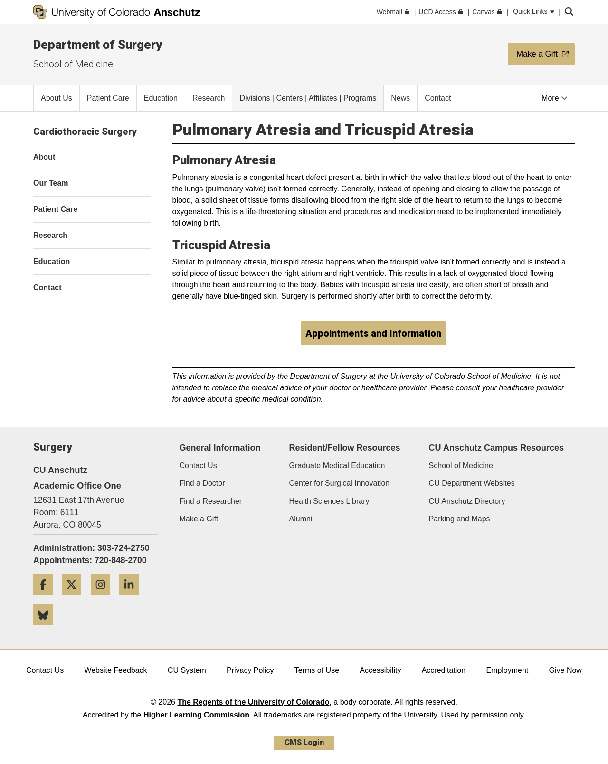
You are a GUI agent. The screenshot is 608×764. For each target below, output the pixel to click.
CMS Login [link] (304, 742)
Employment (507, 670)
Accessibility (380, 670)
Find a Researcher (211, 501)
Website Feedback (115, 670)
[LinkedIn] (132, 598)
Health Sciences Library (329, 501)
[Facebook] (46, 598)
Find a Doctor (202, 483)
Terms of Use (316, 670)
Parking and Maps (459, 519)
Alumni (301, 519)
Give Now (565, 670)
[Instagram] (104, 598)
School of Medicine (73, 64)
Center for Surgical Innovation (339, 483)
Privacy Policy (250, 670)
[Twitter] (75, 598)
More (555, 98)
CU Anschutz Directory (467, 501)
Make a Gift (199, 519)
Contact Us (198, 466)
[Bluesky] (46, 629)
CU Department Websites (472, 483)
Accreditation (444, 670)
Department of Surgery (97, 45)
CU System (187, 670)
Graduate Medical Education (337, 466)
